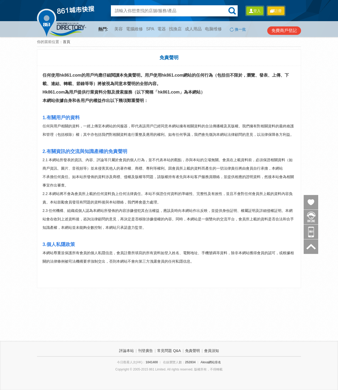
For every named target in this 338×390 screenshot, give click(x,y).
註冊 (276, 11)
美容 (118, 29)
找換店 (175, 29)
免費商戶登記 (284, 30)
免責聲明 (192, 351)
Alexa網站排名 (210, 362)
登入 (255, 11)
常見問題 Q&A (169, 351)
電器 (161, 29)
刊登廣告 (145, 351)
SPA (150, 29)
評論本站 (126, 351)
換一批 (238, 29)
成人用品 (193, 29)
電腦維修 (134, 29)
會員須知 (211, 351)
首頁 (66, 42)
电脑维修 (213, 29)
